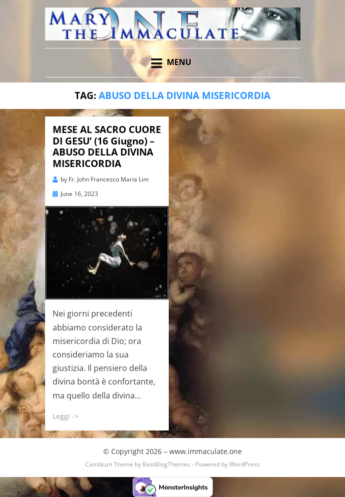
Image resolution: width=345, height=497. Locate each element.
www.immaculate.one (205, 451)
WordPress (244, 464)
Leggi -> (66, 416)
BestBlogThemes (166, 464)
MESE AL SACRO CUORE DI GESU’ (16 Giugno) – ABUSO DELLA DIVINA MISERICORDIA (107, 146)
